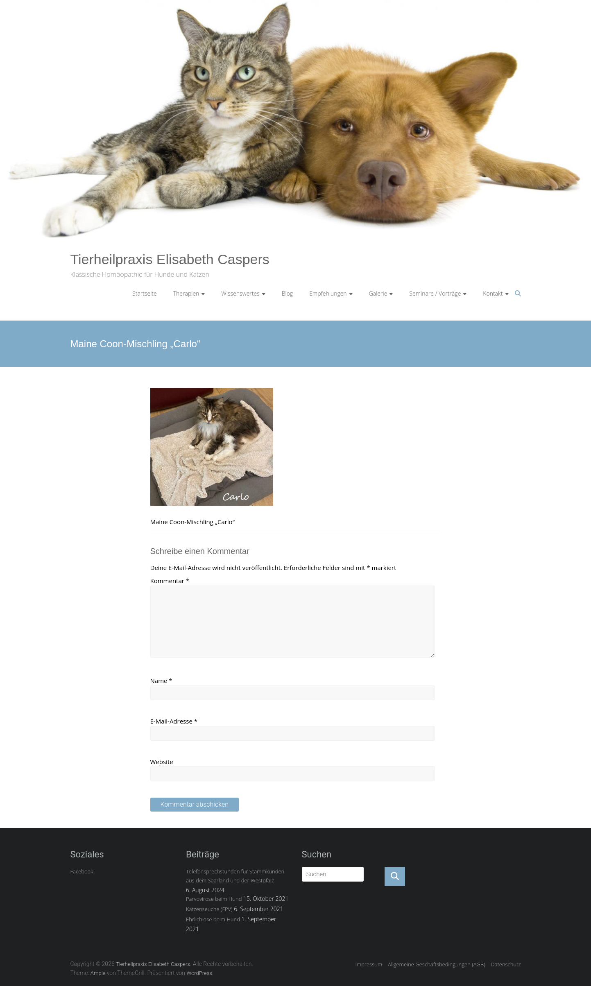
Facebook (81, 871)
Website (161, 762)
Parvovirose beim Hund (214, 898)
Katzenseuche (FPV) (209, 909)
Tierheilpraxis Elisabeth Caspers (169, 259)
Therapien (186, 293)
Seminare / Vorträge (435, 293)
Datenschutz (506, 964)
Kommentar (170, 581)
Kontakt (493, 293)
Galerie (378, 293)
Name (161, 680)
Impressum (368, 964)
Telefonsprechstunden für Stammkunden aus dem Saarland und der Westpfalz (235, 876)
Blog (287, 293)
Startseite (144, 293)
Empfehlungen (328, 293)
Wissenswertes (240, 293)
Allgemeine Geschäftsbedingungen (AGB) (436, 964)
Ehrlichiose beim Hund (213, 919)
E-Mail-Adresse (174, 721)
